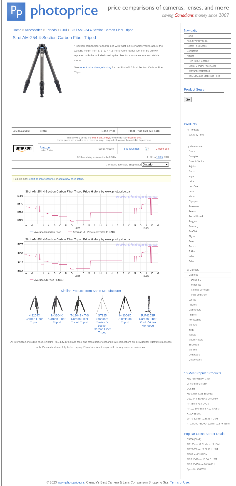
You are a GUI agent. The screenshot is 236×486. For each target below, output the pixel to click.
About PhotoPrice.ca (197, 41)
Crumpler (193, 156)
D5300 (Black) (194, 439)
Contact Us (192, 51)
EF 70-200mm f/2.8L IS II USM (202, 418)
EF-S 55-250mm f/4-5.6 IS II (201, 464)
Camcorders (195, 309)
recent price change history (95, 67)
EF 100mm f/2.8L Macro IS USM (203, 444)
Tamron (192, 246)
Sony (191, 241)
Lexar (191, 191)
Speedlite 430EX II (196, 469)
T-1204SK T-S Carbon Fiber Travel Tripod (79, 317)
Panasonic (194, 206)
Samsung (193, 226)
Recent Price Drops (196, 46)
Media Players (196, 339)
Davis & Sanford (197, 161)
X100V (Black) (194, 413)
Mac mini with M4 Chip (198, 378)
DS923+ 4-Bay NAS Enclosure (202, 398)
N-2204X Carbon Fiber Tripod (34, 317)
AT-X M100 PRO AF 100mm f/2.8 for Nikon (208, 423)
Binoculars (194, 344)
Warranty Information (199, 71)
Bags (191, 329)
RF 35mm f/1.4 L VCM (198, 403)
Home (17, 30)
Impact (192, 176)
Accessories (33, 30)
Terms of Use (179, 482)
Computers (194, 354)
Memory (193, 324)
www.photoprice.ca (71, 482)
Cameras (193, 275)
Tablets (192, 334)
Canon (192, 151)
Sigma (192, 236)
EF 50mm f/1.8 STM (197, 383)
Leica (191, 181)
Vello (191, 256)
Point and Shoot (199, 295)
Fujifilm (192, 166)
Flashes (193, 304)
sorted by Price (196, 134)
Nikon (192, 196)
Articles (190, 56)
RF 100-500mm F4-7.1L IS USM (203, 408)
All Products (193, 129)
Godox (192, 171)
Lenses (192, 300)
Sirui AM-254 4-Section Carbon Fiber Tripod (101, 30)
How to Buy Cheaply (199, 61)
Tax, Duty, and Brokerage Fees (204, 76)
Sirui (63, 30)
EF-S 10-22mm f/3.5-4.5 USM (202, 459)
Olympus (193, 201)
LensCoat (194, 186)
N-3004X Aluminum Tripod (125, 317)
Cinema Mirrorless (200, 290)
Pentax (192, 211)
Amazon (45, 147)
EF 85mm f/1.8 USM (197, 454)
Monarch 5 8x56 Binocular (200, 393)
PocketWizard (196, 216)
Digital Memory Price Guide (202, 66)
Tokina (192, 251)
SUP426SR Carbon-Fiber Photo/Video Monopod (148, 319)
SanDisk (193, 231)
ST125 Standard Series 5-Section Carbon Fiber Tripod (102, 322)
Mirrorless (196, 285)
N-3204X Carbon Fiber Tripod (57, 317)
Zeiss (191, 261)
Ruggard (193, 221)
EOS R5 (191, 388)
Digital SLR (196, 280)
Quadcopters (195, 359)
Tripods (51, 30)
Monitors (193, 349)
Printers (192, 314)
